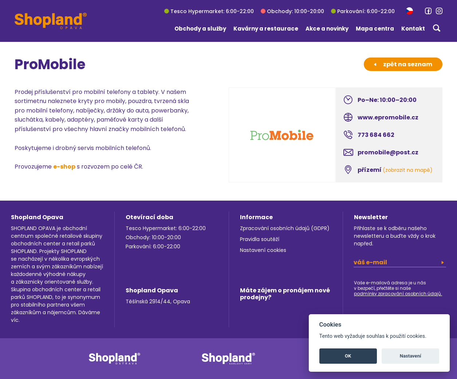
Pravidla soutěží (259, 239)
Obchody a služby (200, 28)
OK (348, 356)
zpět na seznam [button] (403, 64)
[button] (409, 11)
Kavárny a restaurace (265, 28)
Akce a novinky (327, 28)
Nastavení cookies (263, 250)
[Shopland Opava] (51, 21)
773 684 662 (376, 135)
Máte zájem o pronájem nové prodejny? (285, 293)
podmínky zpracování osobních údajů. (398, 294)
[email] (400, 262)
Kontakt (413, 28)
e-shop (64, 166)
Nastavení (410, 356)
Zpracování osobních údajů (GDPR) (285, 228)
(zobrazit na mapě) (408, 170)
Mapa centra (375, 28)
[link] (428, 11)
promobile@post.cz (388, 152)
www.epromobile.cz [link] (388, 117)
